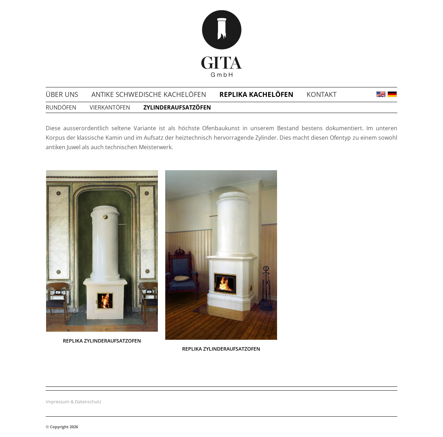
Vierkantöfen (110, 107)
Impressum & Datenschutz (73, 401)
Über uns (62, 94)
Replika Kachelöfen (256, 94)
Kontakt (321, 94)
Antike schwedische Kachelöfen (148, 94)
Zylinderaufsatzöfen (177, 107)
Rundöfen (61, 107)
